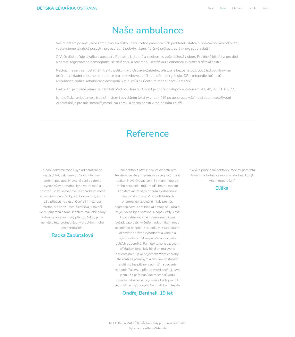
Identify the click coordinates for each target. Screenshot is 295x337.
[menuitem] (245, 8)
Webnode (160, 328)
